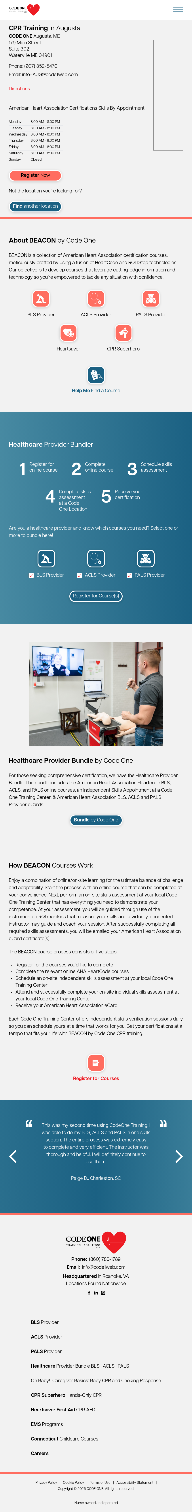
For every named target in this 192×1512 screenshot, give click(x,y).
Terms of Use (100, 1483)
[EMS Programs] (47, 1424)
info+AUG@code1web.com (50, 74)
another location (35, 206)
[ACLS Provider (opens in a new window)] (96, 304)
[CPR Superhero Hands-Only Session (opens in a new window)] (123, 338)
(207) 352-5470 (40, 66)
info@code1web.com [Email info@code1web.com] (96, 1267)
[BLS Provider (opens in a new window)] (41, 304)
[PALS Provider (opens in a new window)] (151, 304)
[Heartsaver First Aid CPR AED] (63, 1410)
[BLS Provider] (45, 1322)
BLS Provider (46, 575)
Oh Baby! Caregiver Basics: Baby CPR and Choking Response (96, 1381)
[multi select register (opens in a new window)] (96, 1068)
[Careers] (40, 1453)
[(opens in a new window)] (89, 1292)
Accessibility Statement (134, 1483)
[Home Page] (24, 10)
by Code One (96, 820)
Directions (19, 89)
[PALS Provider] (46, 1351)
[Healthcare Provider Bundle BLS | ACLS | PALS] (80, 1366)
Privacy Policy (46, 1483)
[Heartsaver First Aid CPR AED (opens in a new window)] (68, 338)
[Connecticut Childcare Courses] (64, 1439)
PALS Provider (146, 575)
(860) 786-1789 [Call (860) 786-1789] (96, 1259)
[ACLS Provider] (46, 1337)
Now (35, 175)
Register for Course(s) (96, 596)
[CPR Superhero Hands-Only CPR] (66, 1395)
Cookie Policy (73, 1483)
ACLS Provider (96, 575)
